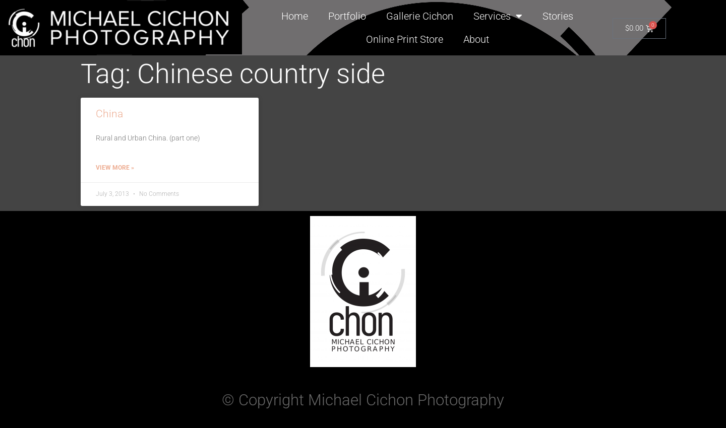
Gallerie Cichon (419, 16)
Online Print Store (404, 39)
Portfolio (347, 16)
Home (294, 16)
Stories (557, 16)
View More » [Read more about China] (115, 167)
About (476, 39)
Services (497, 16)
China (109, 114)
